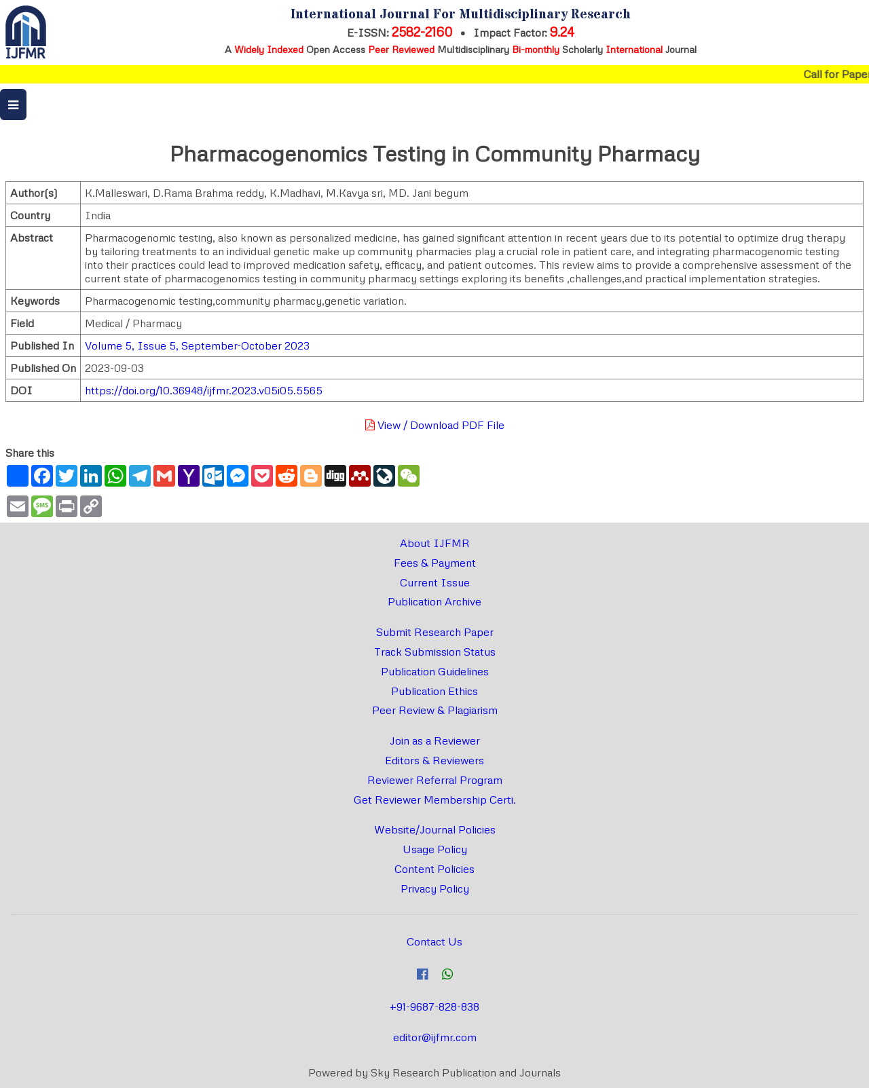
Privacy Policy (435, 888)
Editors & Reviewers (434, 760)
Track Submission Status (435, 651)
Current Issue (435, 582)
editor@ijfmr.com (435, 1037)
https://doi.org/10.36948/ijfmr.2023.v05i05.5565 (203, 390)
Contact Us (434, 941)
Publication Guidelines (435, 671)
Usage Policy (435, 849)
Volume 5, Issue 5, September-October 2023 (197, 345)
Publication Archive (434, 601)
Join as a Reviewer (435, 740)
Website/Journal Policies (435, 829)
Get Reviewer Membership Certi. (435, 799)
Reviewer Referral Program (434, 780)
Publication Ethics (434, 691)
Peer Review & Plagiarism (435, 710)
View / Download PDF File (434, 425)
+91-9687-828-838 (434, 1006)
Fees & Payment (435, 562)
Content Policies (434, 869)
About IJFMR (435, 543)
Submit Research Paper (435, 632)
